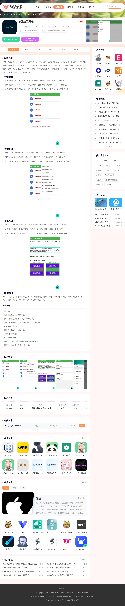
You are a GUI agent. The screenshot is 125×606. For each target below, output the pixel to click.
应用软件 (58, 7)
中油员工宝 (118, 72)
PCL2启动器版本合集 (102, 226)
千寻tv (109, 185)
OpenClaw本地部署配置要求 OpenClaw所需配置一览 (20, 564)
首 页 (38, 7)
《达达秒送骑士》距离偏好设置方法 (15, 575)
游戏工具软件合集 (101, 214)
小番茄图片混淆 (118, 59)
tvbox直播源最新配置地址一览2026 (15, 568)
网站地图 (62, 589)
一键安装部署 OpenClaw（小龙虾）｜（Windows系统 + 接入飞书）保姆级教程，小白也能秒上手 (109, 112)
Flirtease (114, 161)
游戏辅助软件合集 (101, 222)
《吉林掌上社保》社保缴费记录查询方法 (109, 138)
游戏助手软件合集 (101, 218)
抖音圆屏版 (99, 185)
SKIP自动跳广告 (52, 543)
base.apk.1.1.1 (98, 85)
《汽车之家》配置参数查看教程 (58, 568)
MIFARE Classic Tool (81, 526)
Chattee (117, 165)
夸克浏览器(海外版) (98, 72)
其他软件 (27, 14)
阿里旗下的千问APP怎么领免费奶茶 (109, 116)
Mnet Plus (66, 543)
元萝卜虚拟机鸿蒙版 (8, 526)
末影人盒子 (117, 170)
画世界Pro (8, 543)
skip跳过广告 (37, 543)
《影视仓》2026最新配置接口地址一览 (60, 564)
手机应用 (19, 14)
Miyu (97, 161)
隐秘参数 (23, 543)
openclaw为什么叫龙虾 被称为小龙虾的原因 (18, 571)
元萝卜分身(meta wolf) (66, 526)
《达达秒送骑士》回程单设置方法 (58, 571)
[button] (85, 406)
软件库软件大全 (101, 204)
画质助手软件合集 (115, 205)
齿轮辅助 (99, 170)
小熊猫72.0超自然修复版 (108, 59)
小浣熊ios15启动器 (37, 526)
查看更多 (108, 146)
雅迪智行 (99, 180)
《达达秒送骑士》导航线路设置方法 (59, 575)
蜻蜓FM (98, 175)
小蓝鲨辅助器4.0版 (118, 85)
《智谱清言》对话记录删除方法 (109, 142)
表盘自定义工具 (52, 526)
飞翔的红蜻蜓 (109, 175)
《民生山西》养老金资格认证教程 (109, 129)
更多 (83, 438)
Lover (105, 161)
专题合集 (81, 7)
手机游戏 (47, 7)
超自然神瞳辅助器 (112, 180)
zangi (107, 170)
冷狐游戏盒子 (98, 59)
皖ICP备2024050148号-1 (55, 600)
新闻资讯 (70, 7)
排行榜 (91, 7)
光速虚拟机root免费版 (23, 526)
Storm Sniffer (81, 543)
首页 (11, 14)
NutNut (108, 165)
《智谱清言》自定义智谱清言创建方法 (109, 134)
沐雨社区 (99, 165)
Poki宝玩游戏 (108, 72)
